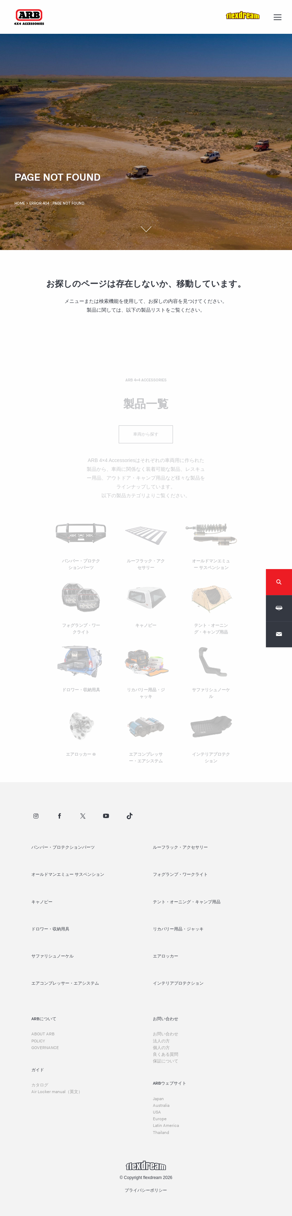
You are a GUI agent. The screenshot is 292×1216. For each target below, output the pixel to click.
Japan (158, 1099)
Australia (161, 1105)
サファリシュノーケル (52, 956)
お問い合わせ (165, 1034)
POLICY (38, 1041)
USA (157, 1112)
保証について (165, 1061)
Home (19, 203)
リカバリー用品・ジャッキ (178, 929)
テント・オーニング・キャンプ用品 (186, 902)
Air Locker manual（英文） (56, 1092)
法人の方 (161, 1041)
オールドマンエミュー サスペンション (67, 874)
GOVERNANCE (45, 1047)
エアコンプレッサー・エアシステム (65, 983)
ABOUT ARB (43, 1034)
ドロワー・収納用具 (50, 929)
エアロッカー (165, 956)
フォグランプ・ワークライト (180, 874)
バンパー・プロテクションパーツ (63, 847)
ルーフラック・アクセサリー (180, 847)
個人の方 (161, 1047)
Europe (160, 1119)
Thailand (161, 1132)
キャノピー (41, 902)
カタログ (39, 1085)
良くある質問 (165, 1054)
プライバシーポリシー (146, 1190)
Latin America (166, 1125)
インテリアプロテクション (178, 983)
